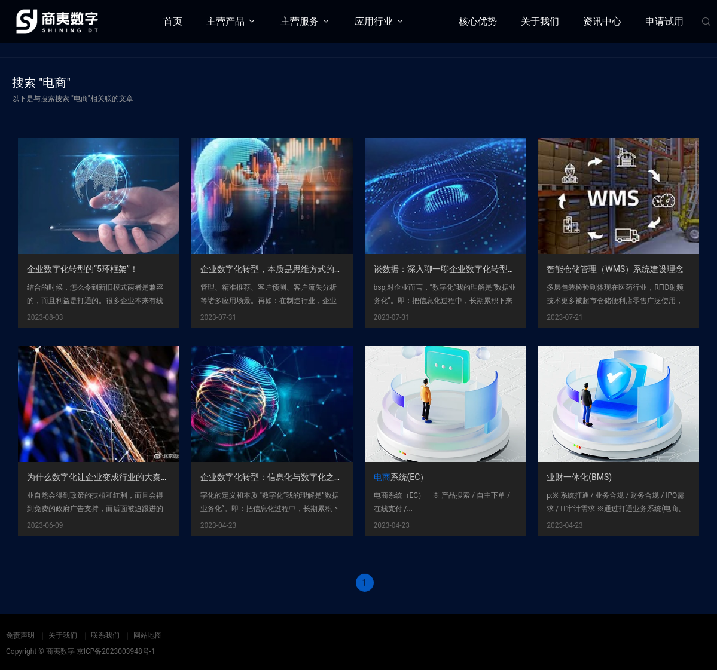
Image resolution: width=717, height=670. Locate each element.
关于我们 (540, 21)
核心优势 (478, 21)
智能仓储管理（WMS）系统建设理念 (615, 270)
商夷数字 (60, 651)
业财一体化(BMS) (579, 478)
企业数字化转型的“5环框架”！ (82, 270)
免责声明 (20, 635)
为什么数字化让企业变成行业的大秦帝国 (102, 478)
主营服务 (299, 21)
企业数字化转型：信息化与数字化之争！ (275, 478)
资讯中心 (602, 21)
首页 (172, 21)
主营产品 (225, 21)
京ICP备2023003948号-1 (116, 651)
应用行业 (374, 21)
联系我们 (105, 635)
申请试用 (664, 21)
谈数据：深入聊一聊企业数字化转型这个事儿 (457, 270)
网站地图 (147, 635)
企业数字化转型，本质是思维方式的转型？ (279, 270)
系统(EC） (401, 478)
